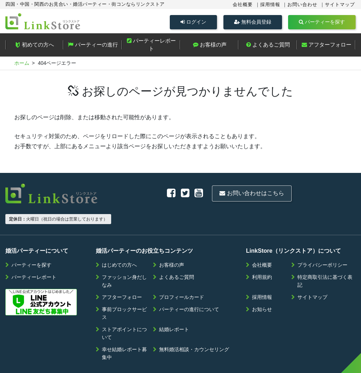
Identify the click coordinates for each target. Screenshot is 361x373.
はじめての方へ (119, 243)
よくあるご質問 (268, 46)
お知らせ (262, 287)
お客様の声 (210, 46)
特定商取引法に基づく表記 (324, 259)
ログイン (193, 22)
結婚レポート (174, 307)
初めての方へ (34, 46)
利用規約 (262, 255)
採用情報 (270, 4)
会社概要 (243, 4)
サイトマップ (340, 4)
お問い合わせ (302, 4)
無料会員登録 (252, 22)
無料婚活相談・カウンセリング (194, 327)
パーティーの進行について (189, 287)
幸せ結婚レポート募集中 (124, 331)
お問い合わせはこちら (177, 193)
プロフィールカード (181, 275)
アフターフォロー (326, 46)
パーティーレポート (151, 46)
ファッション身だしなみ (124, 259)
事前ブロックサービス (124, 291)
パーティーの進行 (93, 46)
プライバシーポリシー (322, 243)
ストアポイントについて (124, 311)
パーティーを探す (322, 22)
